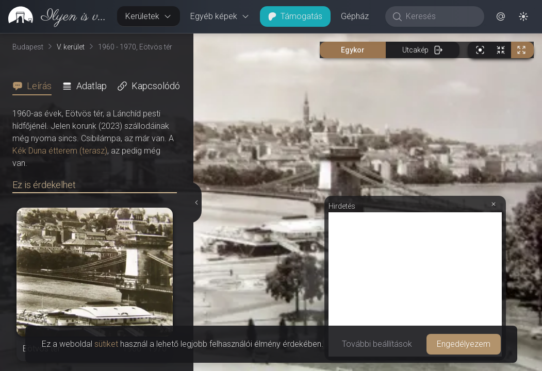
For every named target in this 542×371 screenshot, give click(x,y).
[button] (500, 16)
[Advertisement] (415, 284)
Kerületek (148, 16)
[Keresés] (440, 16)
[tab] (35, 86)
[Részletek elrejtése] (196, 202)
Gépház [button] (355, 16)
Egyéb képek (220, 16)
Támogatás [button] (295, 16)
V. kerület (71, 47)
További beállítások (377, 344)
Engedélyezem (463, 344)
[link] (54, 16)
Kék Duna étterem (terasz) (59, 151)
